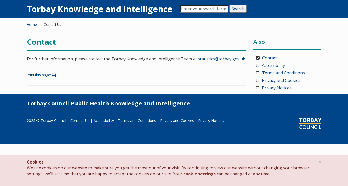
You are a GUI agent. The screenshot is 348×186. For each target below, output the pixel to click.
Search (238, 9)
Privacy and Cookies (281, 80)
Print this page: (42, 74)
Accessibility (273, 65)
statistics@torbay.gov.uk (221, 59)
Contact (269, 58)
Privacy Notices (276, 88)
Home (32, 24)
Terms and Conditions (283, 73)
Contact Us (79, 120)
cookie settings (199, 174)
